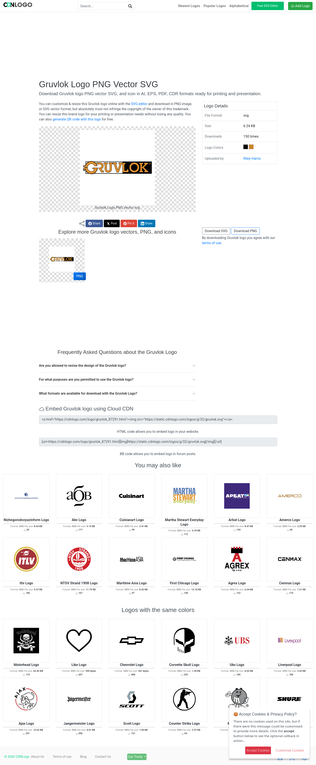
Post (112, 223)
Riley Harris (252, 158)
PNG (79, 276)
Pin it (128, 223)
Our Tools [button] (145, 757)
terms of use (211, 243)
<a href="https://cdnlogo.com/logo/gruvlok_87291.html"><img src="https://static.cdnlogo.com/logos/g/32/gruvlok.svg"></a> (158, 419)
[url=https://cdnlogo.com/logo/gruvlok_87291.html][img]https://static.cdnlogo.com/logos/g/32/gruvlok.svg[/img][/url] (158, 442)
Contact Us (108, 757)
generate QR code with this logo (77, 119)
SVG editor (139, 104)
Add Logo (300, 6)
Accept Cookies (258, 750)
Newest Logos (189, 6)
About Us (37, 757)
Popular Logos (215, 6)
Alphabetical (239, 6)
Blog (87, 757)
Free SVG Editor (267, 6)
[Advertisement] (158, 46)
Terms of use (63, 757)
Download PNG (245, 231)
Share (94, 223)
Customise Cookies (290, 750)
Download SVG (216, 231)
